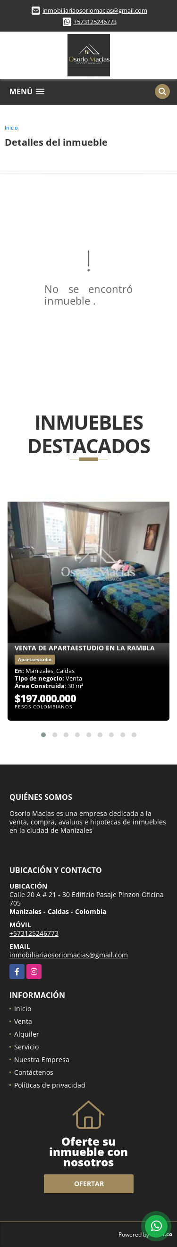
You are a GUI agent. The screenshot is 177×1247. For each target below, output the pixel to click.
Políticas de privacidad (49, 1085)
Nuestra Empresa (41, 1059)
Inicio (11, 127)
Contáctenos (33, 1072)
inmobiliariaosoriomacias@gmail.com (94, 10)
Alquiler (26, 1034)
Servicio (26, 1046)
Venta (23, 1021)
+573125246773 (95, 21)
